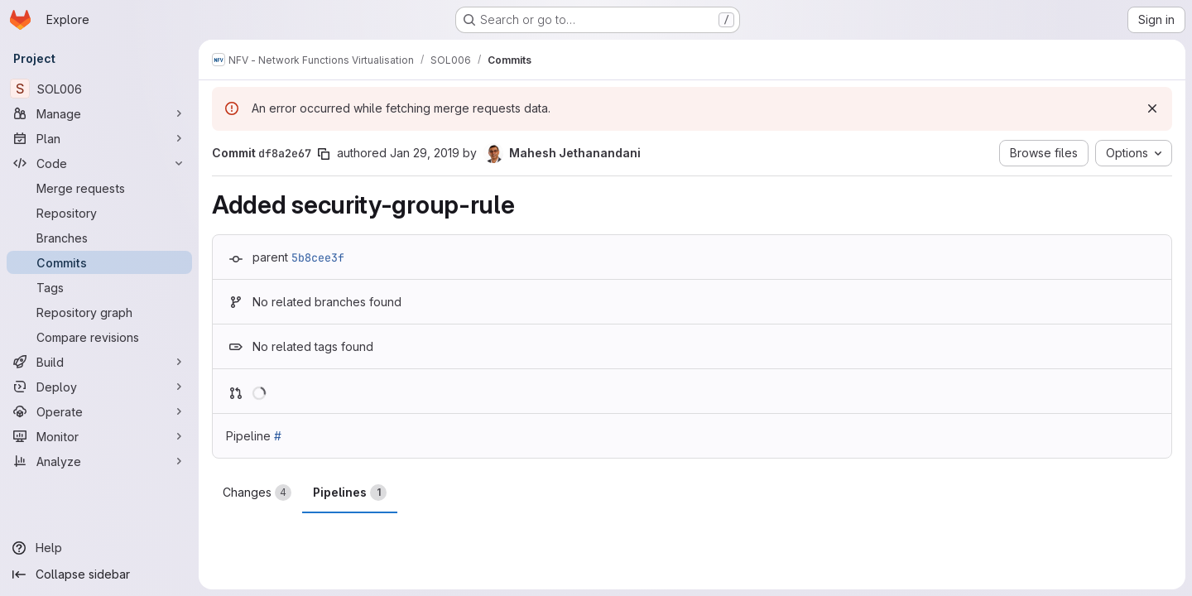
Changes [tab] (257, 492)
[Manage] (99, 113)
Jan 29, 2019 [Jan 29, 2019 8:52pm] (424, 153)
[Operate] (99, 411)
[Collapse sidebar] (99, 574)
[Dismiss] (1152, 108)
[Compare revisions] (99, 336)
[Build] (99, 361)
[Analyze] (99, 461)
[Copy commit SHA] (324, 154)
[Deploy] (99, 386)
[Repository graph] (99, 312)
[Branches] (99, 237)
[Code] (99, 163)
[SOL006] (99, 88)
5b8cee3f (317, 257)
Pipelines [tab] (350, 492)
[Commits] (99, 262)
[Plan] (99, 138)
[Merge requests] (99, 187)
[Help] (99, 548)
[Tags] (99, 287)
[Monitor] (99, 436)
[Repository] (99, 212)
